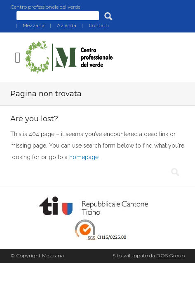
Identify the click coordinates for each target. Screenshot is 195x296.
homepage (84, 157)
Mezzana (34, 25)
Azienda (66, 25)
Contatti (99, 25)
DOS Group (170, 255)
